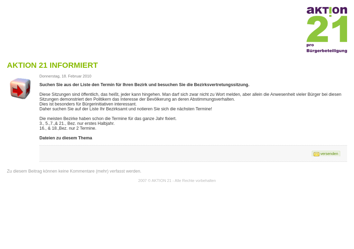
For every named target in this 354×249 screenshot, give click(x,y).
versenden (329, 153)
